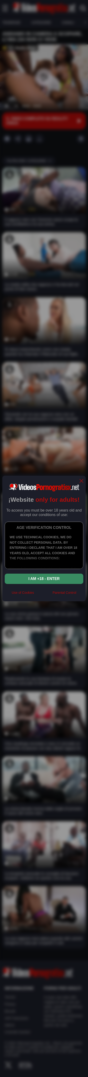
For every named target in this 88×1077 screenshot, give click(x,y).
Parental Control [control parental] (64, 592)
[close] (81, 481)
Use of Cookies (23, 592)
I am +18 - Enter (44, 579)
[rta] (43, 594)
